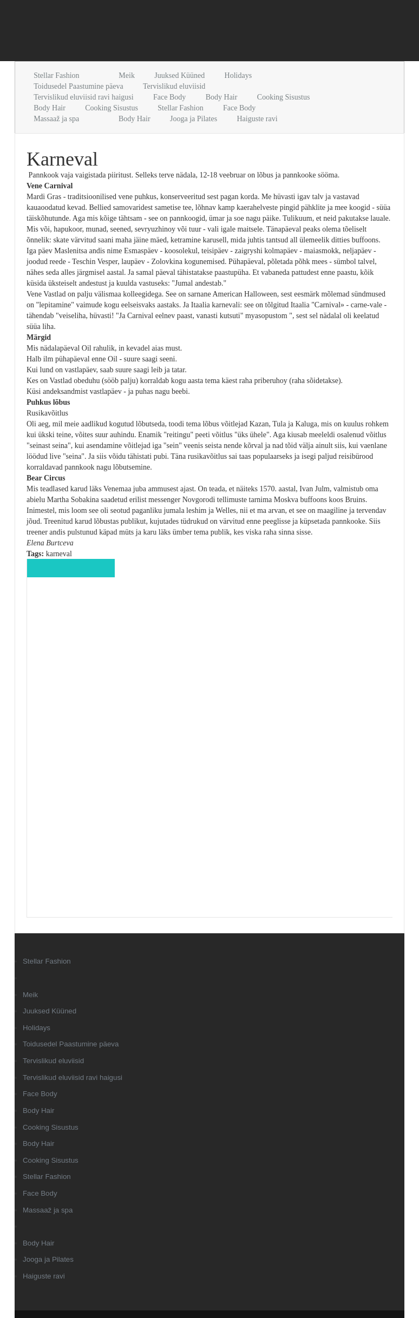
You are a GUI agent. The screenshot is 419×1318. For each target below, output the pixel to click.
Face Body (169, 97)
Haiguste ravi (257, 119)
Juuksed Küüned (179, 75)
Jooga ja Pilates (193, 119)
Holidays (238, 75)
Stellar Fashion (56, 75)
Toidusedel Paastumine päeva (78, 86)
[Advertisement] (141, 32)
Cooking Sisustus (283, 97)
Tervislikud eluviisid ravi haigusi (84, 97)
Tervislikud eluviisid (174, 86)
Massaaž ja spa (56, 119)
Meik (127, 75)
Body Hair (222, 97)
